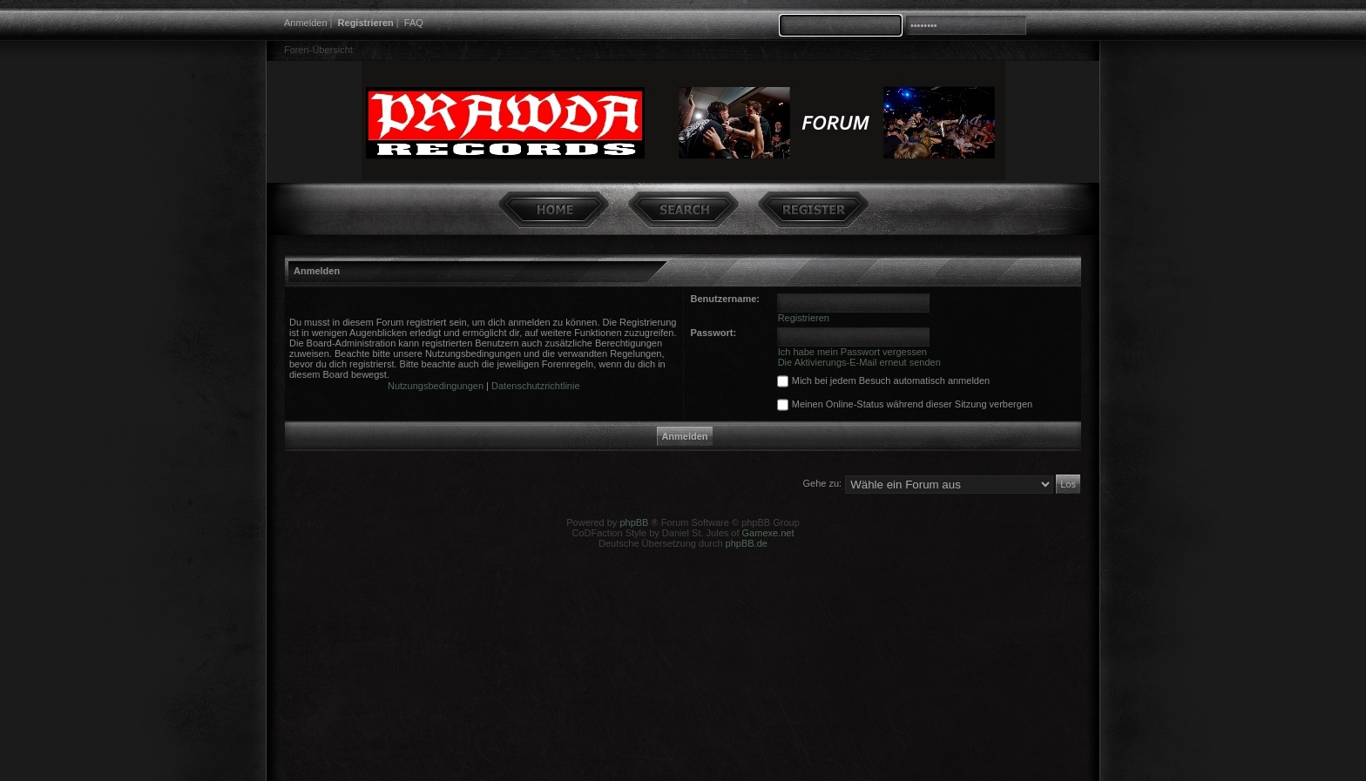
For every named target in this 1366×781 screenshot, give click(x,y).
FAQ (413, 22)
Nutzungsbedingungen (436, 385)
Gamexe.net (768, 533)
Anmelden (306, 22)
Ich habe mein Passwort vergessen (852, 352)
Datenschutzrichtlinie (535, 385)
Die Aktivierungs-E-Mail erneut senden (859, 362)
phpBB (633, 522)
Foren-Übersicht (318, 49)
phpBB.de (747, 543)
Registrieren (366, 22)
